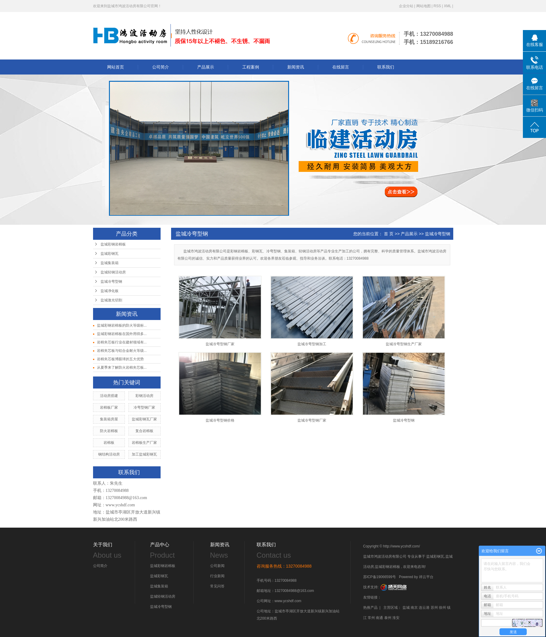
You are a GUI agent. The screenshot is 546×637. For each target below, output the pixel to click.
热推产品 (370, 607)
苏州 (434, 607)
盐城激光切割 (111, 300)
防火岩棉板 (109, 431)
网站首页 (115, 67)
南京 (414, 607)
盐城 (406, 607)
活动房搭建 (109, 396)
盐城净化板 (110, 291)
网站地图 (423, 6)
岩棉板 (109, 442)
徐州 (442, 607)
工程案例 (250, 67)
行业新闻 (217, 576)
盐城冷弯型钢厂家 (220, 344)
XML (447, 6)
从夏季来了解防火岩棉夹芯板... (122, 367)
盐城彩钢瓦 (110, 253)
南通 (379, 618)
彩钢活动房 (144, 396)
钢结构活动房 (109, 454)
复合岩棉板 (144, 431)
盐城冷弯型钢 (111, 281)
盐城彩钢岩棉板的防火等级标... (122, 325)
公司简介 (160, 67)
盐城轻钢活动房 (113, 272)
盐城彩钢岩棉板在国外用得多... (122, 334)
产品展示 (205, 67)
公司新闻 (217, 566)
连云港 (424, 607)
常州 (371, 618)
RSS (437, 6)
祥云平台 (426, 577)
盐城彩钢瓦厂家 (144, 419)
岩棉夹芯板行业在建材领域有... (122, 342)
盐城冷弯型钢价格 (220, 420)
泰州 (387, 618)
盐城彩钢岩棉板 (113, 244)
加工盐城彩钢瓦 (144, 454)
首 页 (389, 233)
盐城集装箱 (110, 263)
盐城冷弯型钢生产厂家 (404, 344)
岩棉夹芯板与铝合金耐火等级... (122, 351)
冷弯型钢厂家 (144, 407)
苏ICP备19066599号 (379, 577)
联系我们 (385, 67)
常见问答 (217, 586)
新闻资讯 (295, 67)
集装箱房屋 (109, 419)
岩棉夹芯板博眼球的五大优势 (120, 359)
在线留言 (340, 67)
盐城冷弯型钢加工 (311, 344)
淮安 (396, 618)
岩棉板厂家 (109, 407)
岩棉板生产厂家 (144, 442)
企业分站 (406, 6)
